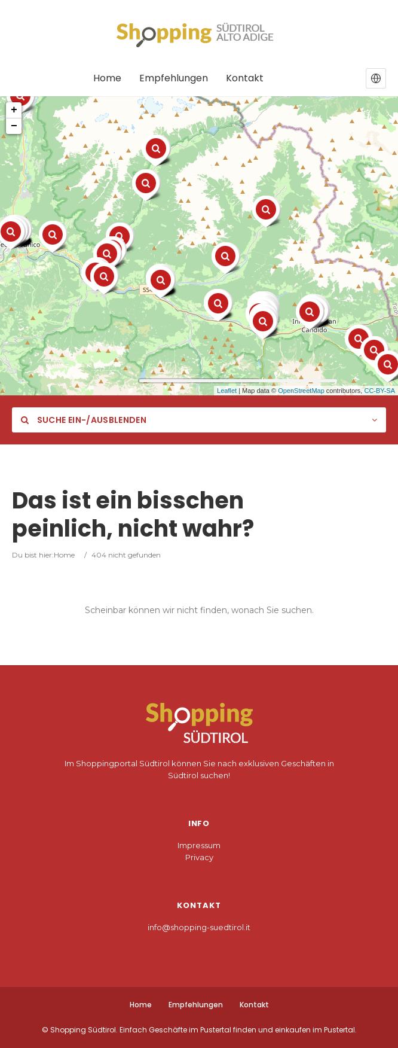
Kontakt (254, 1005)
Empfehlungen (196, 1005)
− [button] (14, 126)
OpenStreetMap (301, 390)
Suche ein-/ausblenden (83, 420)
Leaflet (227, 390)
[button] (376, 78)
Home (64, 554)
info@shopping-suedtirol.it (199, 927)
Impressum (199, 845)
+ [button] (14, 110)
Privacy (199, 857)
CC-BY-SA (379, 390)
